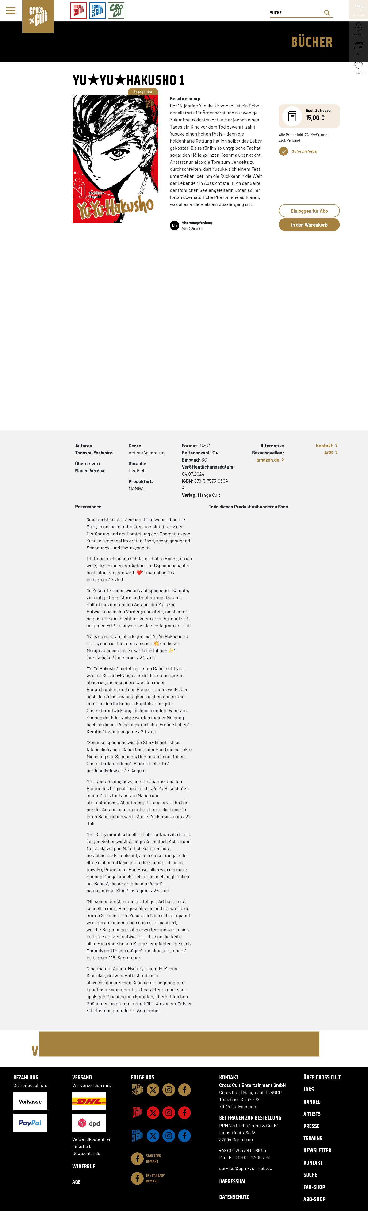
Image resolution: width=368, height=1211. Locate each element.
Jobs (308, 1089)
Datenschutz (234, 1196)
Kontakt (324, 445)
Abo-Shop (314, 1199)
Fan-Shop (314, 1187)
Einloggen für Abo (309, 211)
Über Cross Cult (322, 1077)
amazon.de (268, 459)
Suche (310, 1174)
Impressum (232, 1181)
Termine (312, 1138)
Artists (312, 1113)
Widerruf (83, 1166)
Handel (311, 1101)
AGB (328, 452)
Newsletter (317, 1150)
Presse (311, 1126)
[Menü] (11, 10)
